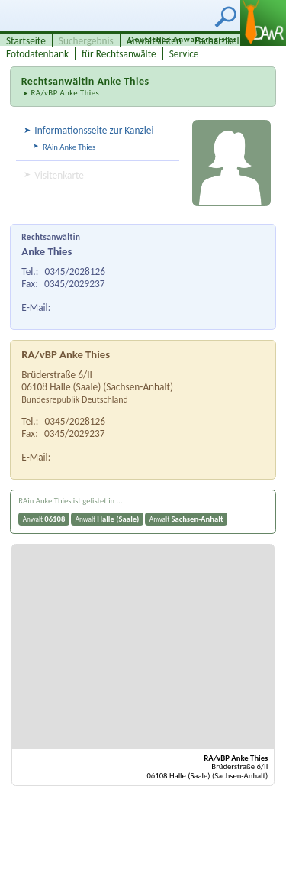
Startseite (26, 40)
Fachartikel (216, 40)
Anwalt (44, 519)
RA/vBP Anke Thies (65, 93)
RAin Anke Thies (69, 147)
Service (184, 53)
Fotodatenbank (37, 53)
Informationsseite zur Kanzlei (93, 130)
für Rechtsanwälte (119, 53)
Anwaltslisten (154, 40)
